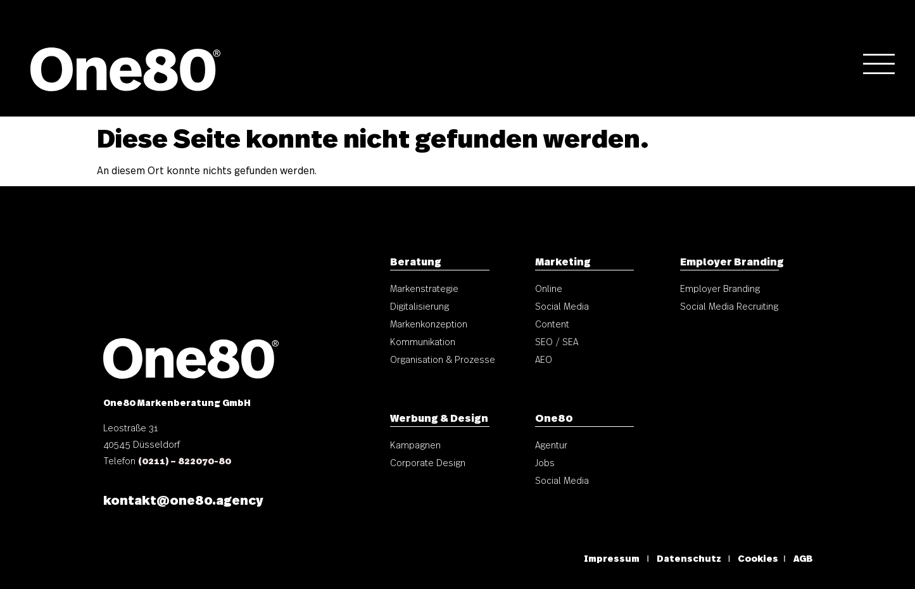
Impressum (612, 558)
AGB (802, 558)
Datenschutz (690, 558)
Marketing (563, 261)
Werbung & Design (439, 417)
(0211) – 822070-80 (184, 460)
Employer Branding (732, 261)
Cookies (758, 558)
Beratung (415, 261)
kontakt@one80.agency (183, 499)
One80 (554, 417)
